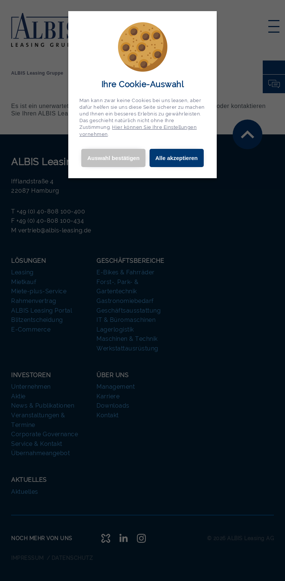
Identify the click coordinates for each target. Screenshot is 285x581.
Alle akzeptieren (176, 158)
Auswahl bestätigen (113, 158)
